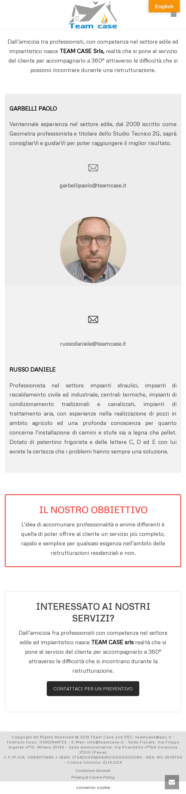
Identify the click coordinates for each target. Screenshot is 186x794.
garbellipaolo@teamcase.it (93, 185)
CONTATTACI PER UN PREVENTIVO (93, 688)
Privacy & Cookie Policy (93, 777)
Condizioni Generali (93, 770)
